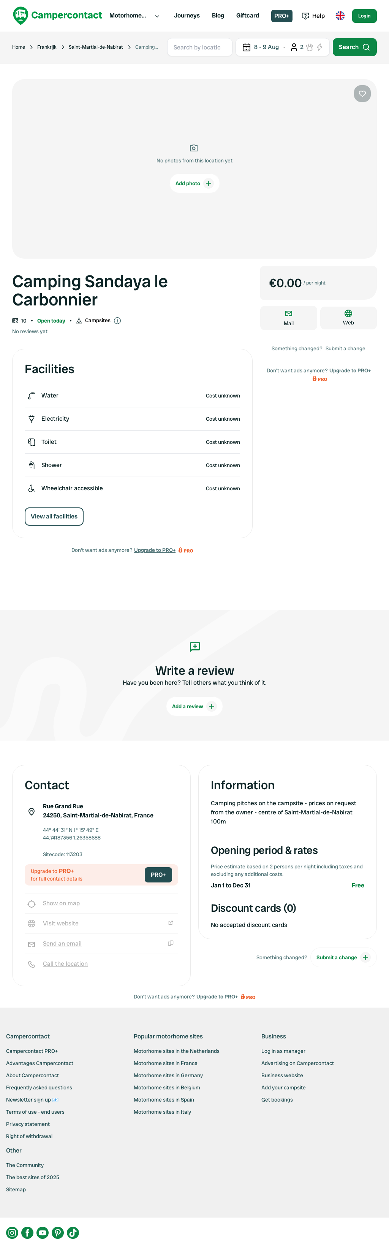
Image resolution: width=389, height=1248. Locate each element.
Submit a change (345, 348)
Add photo (195, 183)
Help (313, 16)
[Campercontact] (57, 16)
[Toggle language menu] (340, 16)
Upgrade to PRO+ (155, 550)
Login (364, 16)
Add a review (194, 706)
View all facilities (54, 516)
